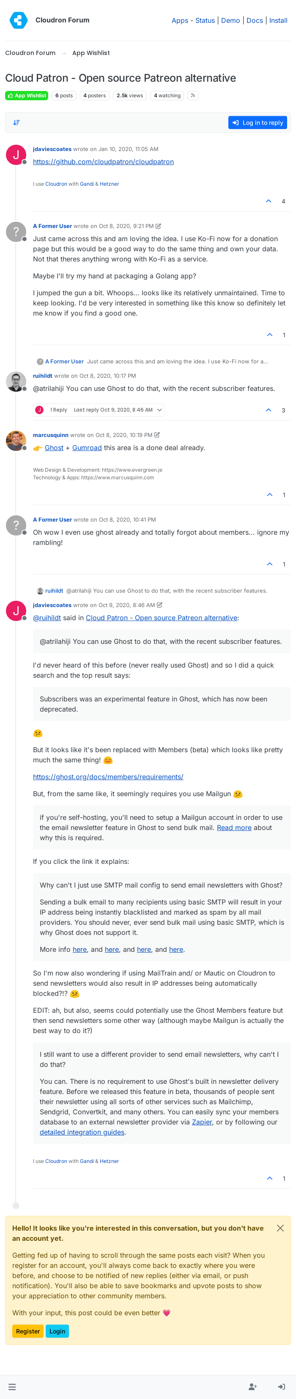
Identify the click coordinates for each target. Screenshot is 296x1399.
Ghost (54, 447)
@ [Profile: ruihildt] (47, 617)
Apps (180, 20)
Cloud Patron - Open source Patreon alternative (161, 617)
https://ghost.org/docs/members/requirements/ (108, 776)
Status (205, 20)
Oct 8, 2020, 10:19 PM (124, 435)
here (80, 949)
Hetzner (109, 184)
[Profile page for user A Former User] (16, 232)
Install (278, 20)
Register (28, 1331)
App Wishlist (26, 95)
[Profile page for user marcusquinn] (16, 441)
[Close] (280, 1228)
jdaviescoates (52, 149)
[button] (12, 1387)
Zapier (202, 1122)
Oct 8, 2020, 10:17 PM (107, 375)
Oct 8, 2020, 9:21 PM (126, 226)
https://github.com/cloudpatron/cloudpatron (103, 161)
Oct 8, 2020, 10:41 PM (127, 519)
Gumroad (87, 447)
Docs (255, 20)
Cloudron (56, 184)
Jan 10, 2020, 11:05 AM (129, 149)
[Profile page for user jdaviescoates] (16, 155)
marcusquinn (51, 435)
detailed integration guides (82, 1132)
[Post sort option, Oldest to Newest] (16, 123)
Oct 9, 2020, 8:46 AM (127, 605)
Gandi (87, 184)
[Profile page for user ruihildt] (16, 381)
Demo (230, 20)
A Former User (52, 226)
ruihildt (42, 375)
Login (57, 1331)
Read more (234, 827)
